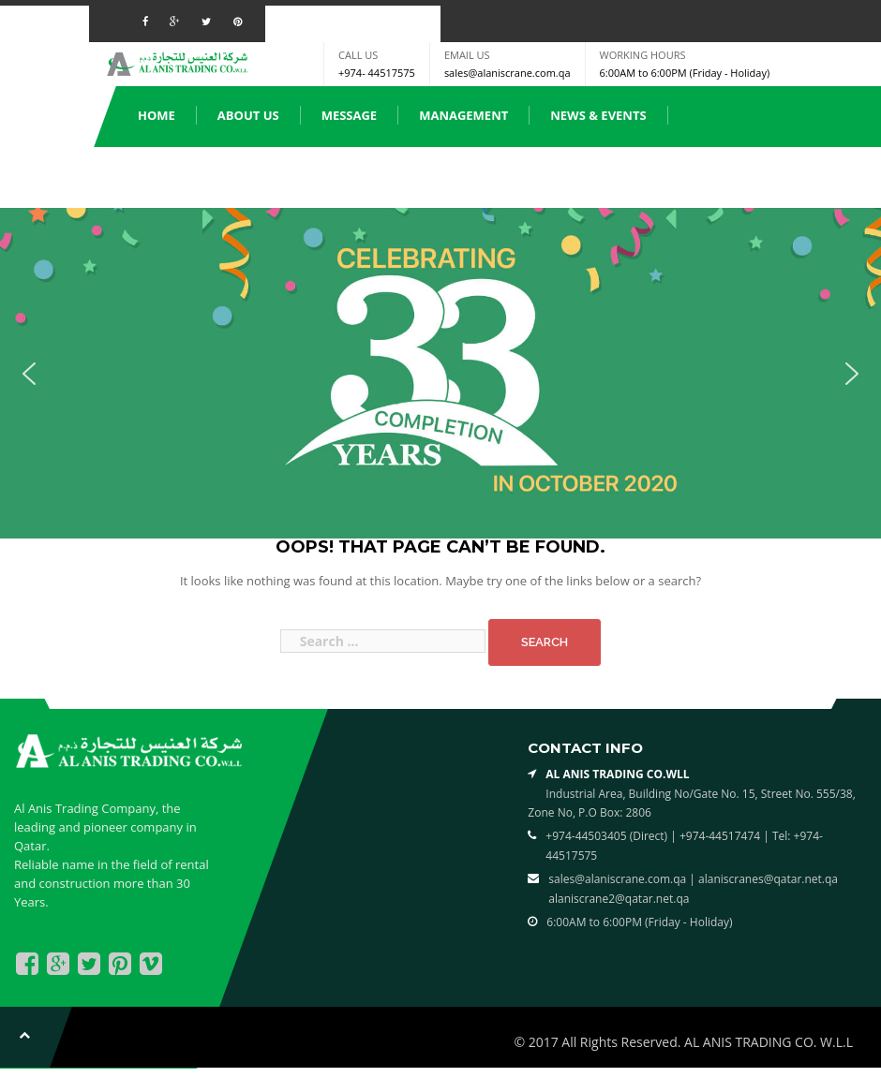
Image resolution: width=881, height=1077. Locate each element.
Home (156, 115)
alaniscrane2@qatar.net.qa (618, 899)
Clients (487, 176)
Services (393, 176)
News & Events (598, 115)
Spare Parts (285, 176)
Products (170, 176)
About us (248, 115)
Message (349, 115)
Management (463, 115)
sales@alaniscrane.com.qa (507, 73)
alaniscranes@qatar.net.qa (768, 879)
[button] (29, 374)
